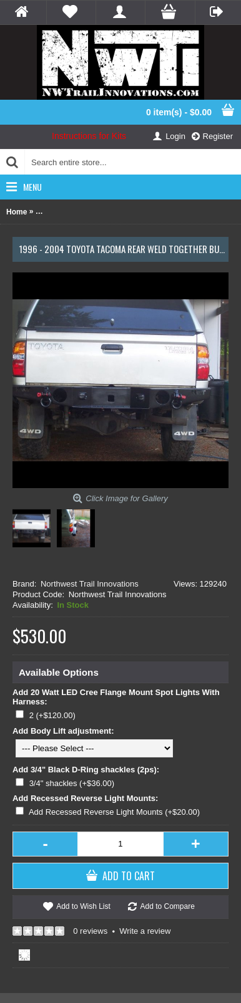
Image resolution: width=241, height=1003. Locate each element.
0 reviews (90, 931)
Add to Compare (167, 906)
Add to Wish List (83, 906)
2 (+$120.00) (52, 715)
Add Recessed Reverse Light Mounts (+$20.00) (114, 812)
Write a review (144, 931)
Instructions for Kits (89, 136)
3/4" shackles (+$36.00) (72, 783)
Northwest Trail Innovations (90, 583)
